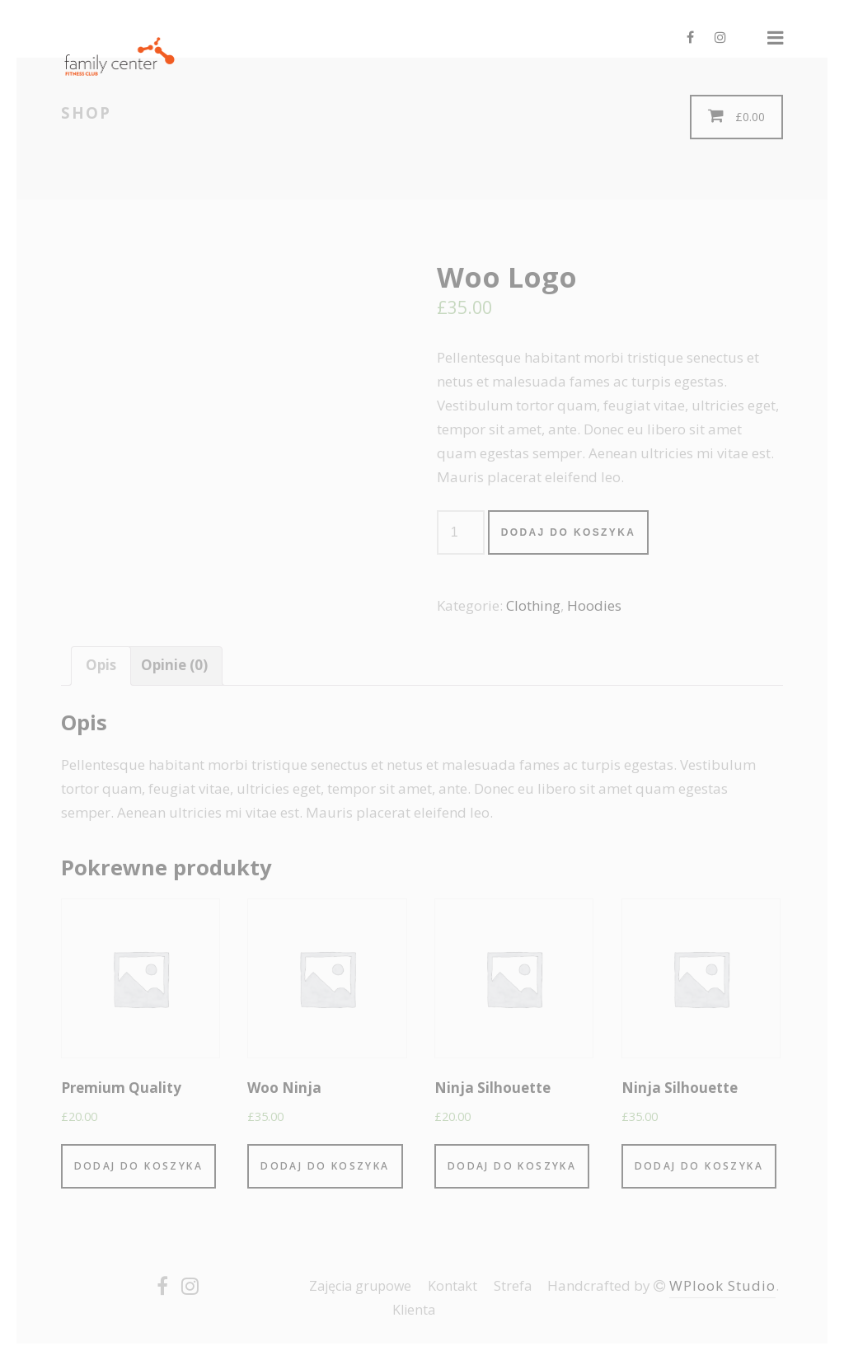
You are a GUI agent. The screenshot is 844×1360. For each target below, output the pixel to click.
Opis (101, 664)
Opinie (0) (174, 664)
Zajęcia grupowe (360, 1286)
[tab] (101, 666)
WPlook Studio (722, 1285)
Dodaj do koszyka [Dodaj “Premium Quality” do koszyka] (138, 1166)
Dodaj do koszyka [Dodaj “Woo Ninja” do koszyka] (324, 1166)
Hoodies (594, 605)
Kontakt (452, 1286)
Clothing (533, 605)
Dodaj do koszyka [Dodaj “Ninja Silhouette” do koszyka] (512, 1166)
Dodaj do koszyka (568, 532)
